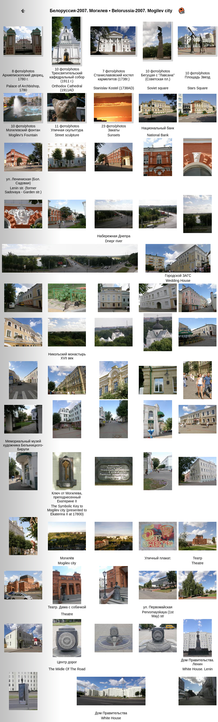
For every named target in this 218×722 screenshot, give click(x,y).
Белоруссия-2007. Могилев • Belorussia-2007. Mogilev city (111, 10)
